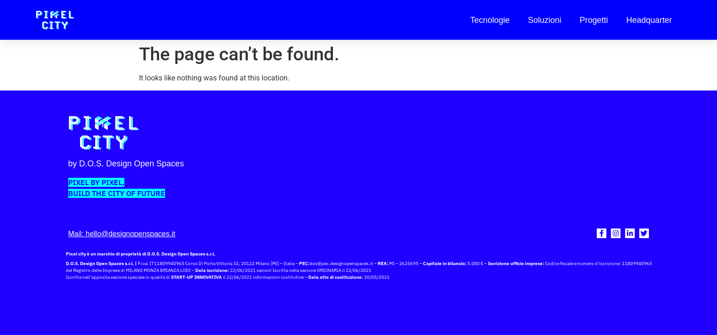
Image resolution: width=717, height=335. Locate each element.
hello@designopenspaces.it (130, 234)
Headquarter (649, 20)
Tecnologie (489, 20)
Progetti (593, 20)
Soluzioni (544, 20)
